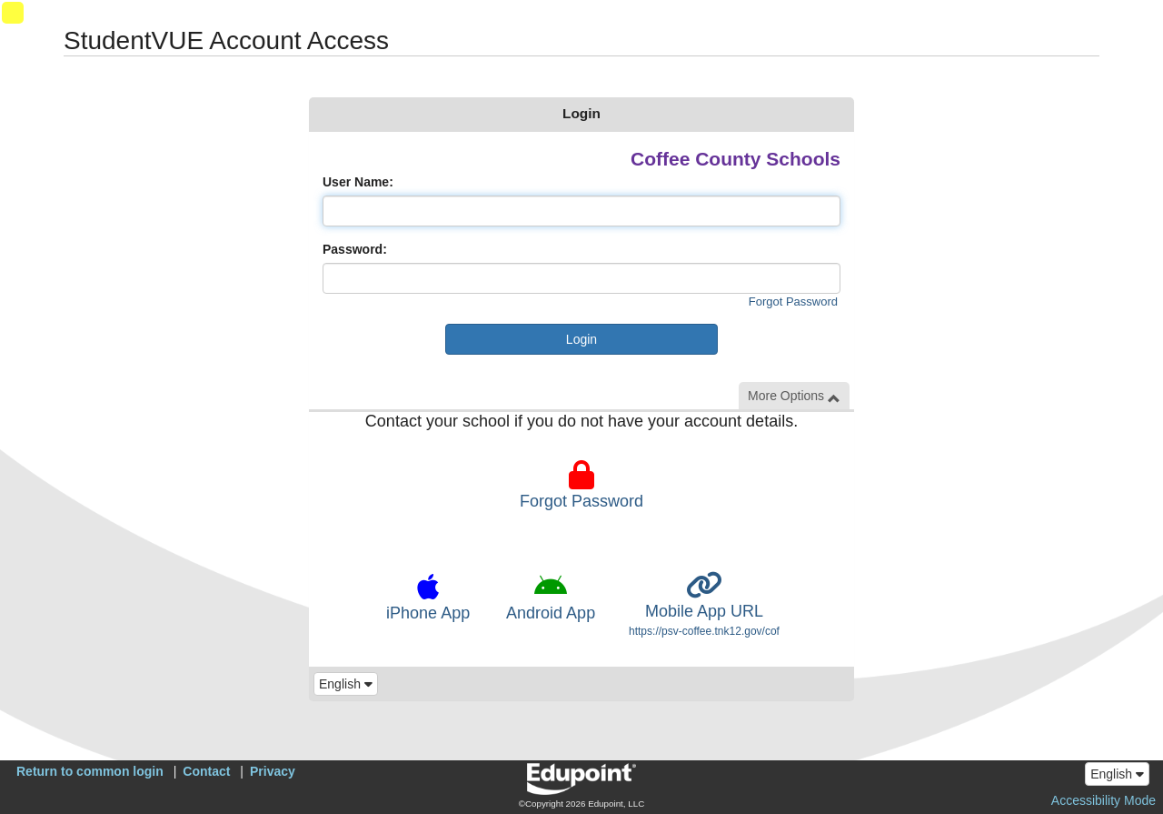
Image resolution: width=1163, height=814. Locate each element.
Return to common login (90, 771)
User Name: (358, 182)
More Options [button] (794, 396)
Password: (355, 249)
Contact (206, 771)
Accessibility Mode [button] (1103, 800)
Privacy (272, 771)
